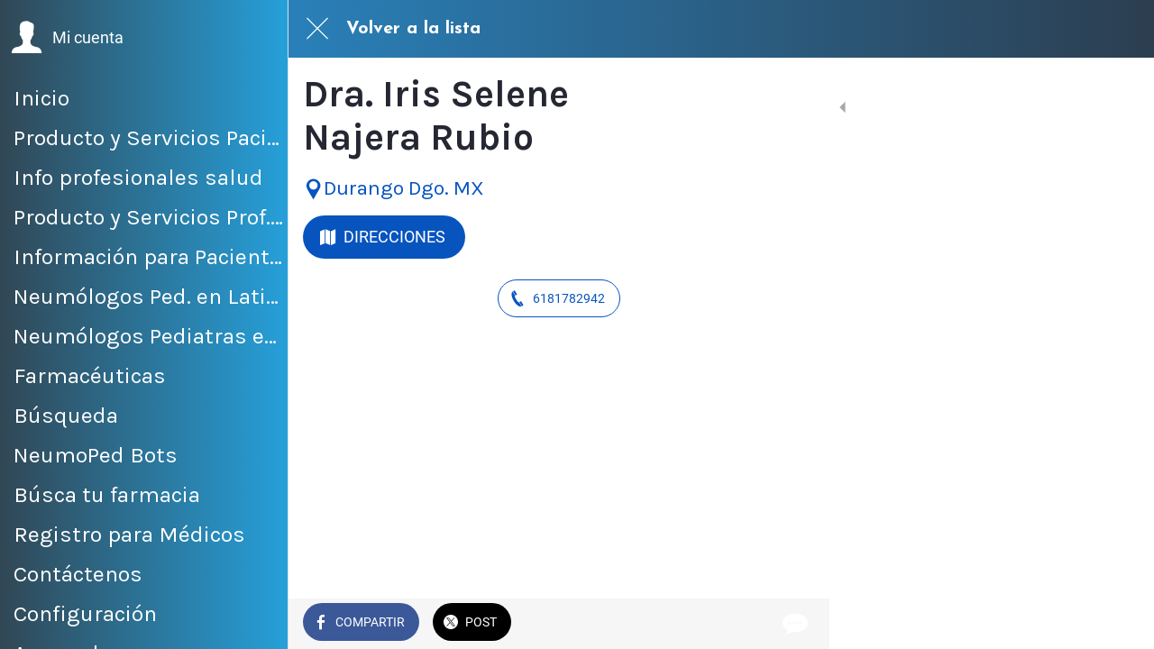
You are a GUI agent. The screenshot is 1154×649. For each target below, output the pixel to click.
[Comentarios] (793, 623)
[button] (67, 38)
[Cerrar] (317, 29)
